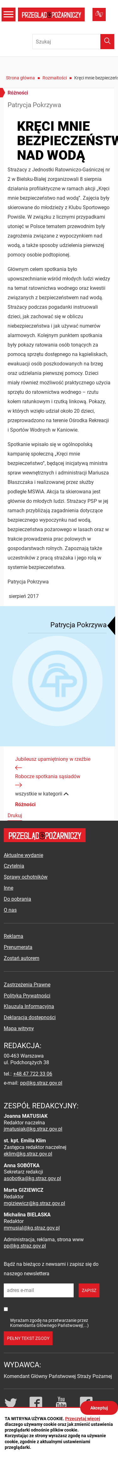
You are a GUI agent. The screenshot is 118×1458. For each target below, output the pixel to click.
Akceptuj (99, 1407)
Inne (8, 888)
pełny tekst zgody (28, 1338)
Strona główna (20, 77)
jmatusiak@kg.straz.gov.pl (33, 1129)
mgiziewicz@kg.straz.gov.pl (34, 1203)
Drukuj (15, 815)
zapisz (89, 1290)
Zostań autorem (21, 958)
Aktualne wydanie (23, 855)
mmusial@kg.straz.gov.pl (32, 1228)
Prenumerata (18, 947)
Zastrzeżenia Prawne (27, 985)
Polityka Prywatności (27, 996)
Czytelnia (14, 866)
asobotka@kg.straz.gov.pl (32, 1178)
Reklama (13, 936)
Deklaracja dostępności (30, 1017)
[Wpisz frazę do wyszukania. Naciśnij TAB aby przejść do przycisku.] (73, 41)
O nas (10, 910)
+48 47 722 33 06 (32, 1074)
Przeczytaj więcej (82, 1418)
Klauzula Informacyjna (29, 1006)
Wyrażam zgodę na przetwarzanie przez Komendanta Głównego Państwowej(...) (49, 1323)
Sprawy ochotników (26, 877)
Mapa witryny (19, 1028)
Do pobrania (17, 899)
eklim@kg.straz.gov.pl (28, 1154)
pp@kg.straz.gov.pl (41, 1083)
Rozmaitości (54, 77)
